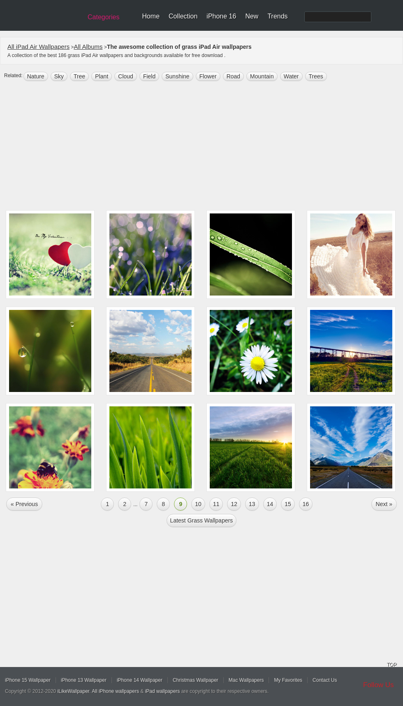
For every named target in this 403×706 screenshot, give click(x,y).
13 (252, 504)
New (251, 16)
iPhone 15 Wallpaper (28, 680)
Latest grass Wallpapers (201, 520)
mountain (262, 76)
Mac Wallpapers (246, 680)
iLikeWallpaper (74, 691)
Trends (277, 16)
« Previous (24, 504)
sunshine (177, 76)
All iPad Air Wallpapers (38, 46)
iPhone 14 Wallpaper (139, 680)
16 (306, 504)
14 (270, 504)
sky (59, 76)
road (233, 76)
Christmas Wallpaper (195, 680)
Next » (384, 504)
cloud (125, 76)
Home (151, 16)
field (149, 76)
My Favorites (288, 680)
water (291, 76)
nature (35, 76)
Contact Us (325, 680)
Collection (183, 16)
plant (101, 76)
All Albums (88, 46)
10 (198, 504)
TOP (391, 664)
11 (216, 504)
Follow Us (378, 685)
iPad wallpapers (162, 691)
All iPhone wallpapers (115, 691)
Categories (103, 17)
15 (288, 504)
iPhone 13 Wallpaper (84, 680)
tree (79, 76)
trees (316, 76)
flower (208, 76)
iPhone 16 (221, 16)
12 (234, 504)
